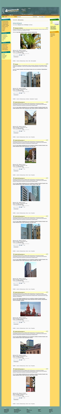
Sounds (3, 29)
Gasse (31, 108)
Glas (39, 184)
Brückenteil (39, 299)
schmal (45, 108)
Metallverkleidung (44, 69)
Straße (33, 108)
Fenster (23, 108)
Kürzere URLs (4, 45)
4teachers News (6, 411)
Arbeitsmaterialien (5, 22)
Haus (46, 107)
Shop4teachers (5, 44)
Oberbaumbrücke (44, 299)
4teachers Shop (6, 409)
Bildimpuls (29, 32)
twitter (39, 410)
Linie (36, 69)
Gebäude (20, 107)
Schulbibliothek (5, 36)
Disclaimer (50, 410)
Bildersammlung (5, 26)
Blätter (20, 32)
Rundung (31, 69)
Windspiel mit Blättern (19, 28)
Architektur (36, 107)
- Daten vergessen (53, 27)
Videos (3, 30)
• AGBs (51, 36)
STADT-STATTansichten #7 (19, 140)
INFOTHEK (4, 33)
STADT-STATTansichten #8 (19, 102)
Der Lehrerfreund (29, 410)
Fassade (16, 64)
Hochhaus (34, 184)
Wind (17, 32)
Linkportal (4, 37)
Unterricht (18, 289)
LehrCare (28, 411)
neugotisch (22, 300)
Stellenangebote (5, 49)
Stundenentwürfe (5, 21)
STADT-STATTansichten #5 (19, 216)
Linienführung (39, 69)
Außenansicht (27, 108)
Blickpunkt (26, 32)
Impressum (51, 409)
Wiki (3, 40)
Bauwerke (43, 107)
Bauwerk (43, 298)
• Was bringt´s (52, 33)
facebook (39, 409)
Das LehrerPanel (16, 409)
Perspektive (21, 69)
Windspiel (22, 32)
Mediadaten (4, 56)
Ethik (36, 32)
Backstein (18, 300)
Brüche (35, 222)
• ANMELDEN (52, 35)
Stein (32, 146)
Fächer (27, 289)
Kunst (15, 70)
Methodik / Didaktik (5, 25)
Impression (33, 32)
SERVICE (4, 42)
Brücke (36, 299)
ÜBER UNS (4, 52)
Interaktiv (3, 27)
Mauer (34, 146)
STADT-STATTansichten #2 (19, 331)
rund (30, 222)
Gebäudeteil (24, 107)
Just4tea (3, 38)
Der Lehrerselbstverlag (17, 410)
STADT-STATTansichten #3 (19, 292)
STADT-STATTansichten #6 (19, 178)
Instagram (39, 411)
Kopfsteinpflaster (40, 108)
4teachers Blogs (5, 47)
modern (37, 184)
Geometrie (34, 260)
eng (47, 108)
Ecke (34, 69)
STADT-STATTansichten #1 (19, 369)
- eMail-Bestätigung (53, 28)
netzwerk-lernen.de (17, 411)
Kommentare (16, 56)
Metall (32, 222)
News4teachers (5, 48)
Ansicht (25, 69)
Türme (14, 300)
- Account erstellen (53, 26)
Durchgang (36, 108)
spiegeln (31, 184)
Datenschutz (51, 411)
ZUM (27, 409)
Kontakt (3, 54)
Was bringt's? (4, 55)
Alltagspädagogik (5, 24)
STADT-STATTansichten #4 (19, 254)
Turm (30, 146)
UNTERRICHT (5, 19)
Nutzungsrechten (21, 52)
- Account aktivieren (53, 29)
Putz (13, 70)
